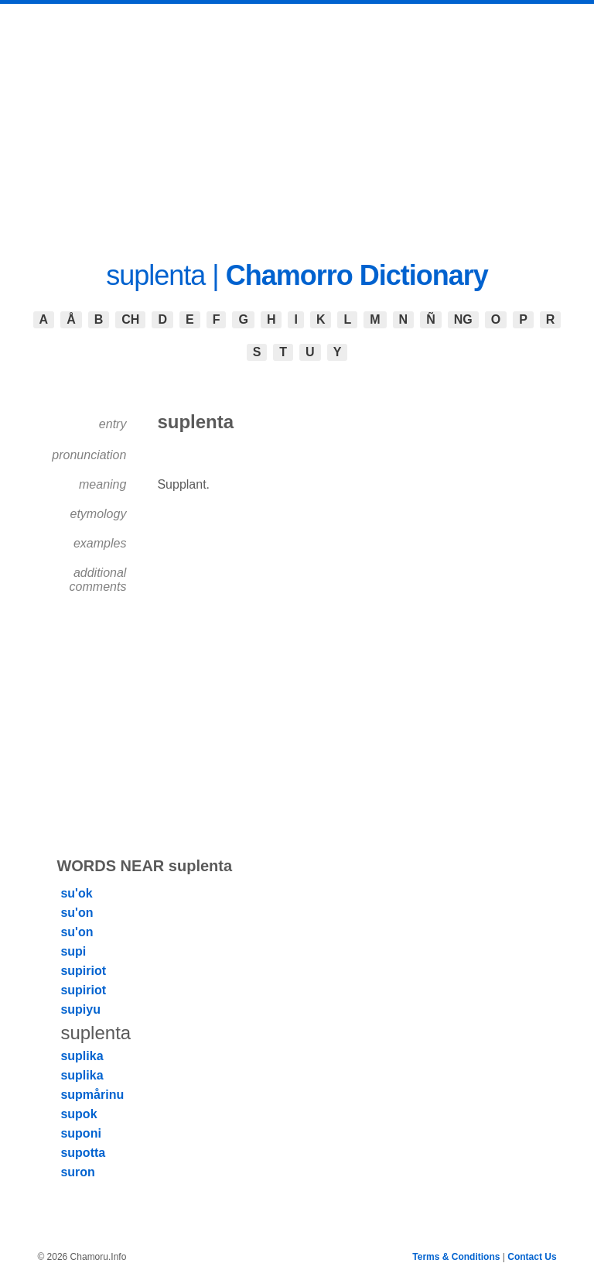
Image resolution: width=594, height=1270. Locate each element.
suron (77, 1172)
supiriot (83, 970)
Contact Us (531, 1256)
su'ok (76, 893)
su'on (76, 912)
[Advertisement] (297, 120)
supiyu (80, 1009)
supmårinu (92, 1094)
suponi (80, 1133)
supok (78, 1114)
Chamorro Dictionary (357, 275)
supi (73, 951)
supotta (82, 1152)
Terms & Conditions (456, 1256)
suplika (81, 1055)
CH (130, 319)
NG (463, 319)
